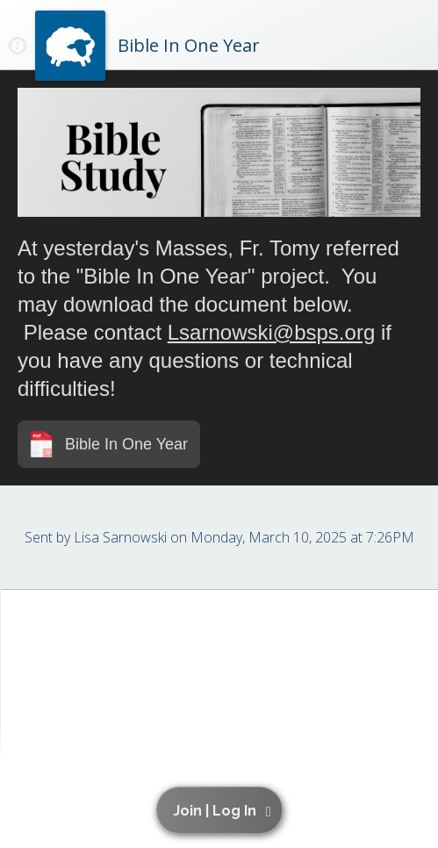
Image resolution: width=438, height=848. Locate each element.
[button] (222, 810)
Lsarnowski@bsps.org (271, 332)
